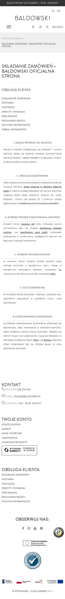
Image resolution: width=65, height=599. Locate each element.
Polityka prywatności (16, 125)
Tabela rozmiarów (14, 129)
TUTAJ (52, 274)
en (58, 10)
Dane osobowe (12, 433)
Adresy (6, 429)
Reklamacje (9, 116)
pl (53, 10)
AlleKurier (29, 450)
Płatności (8, 107)
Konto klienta (11, 424)
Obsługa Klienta (21, 470)
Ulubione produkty (14, 442)
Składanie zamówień (17, 98)
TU (60, 270)
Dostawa (8, 102)
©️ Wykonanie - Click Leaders (29, 591)
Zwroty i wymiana (13, 111)
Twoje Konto (17, 419)
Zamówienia (10, 437)
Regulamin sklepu (13, 120)
